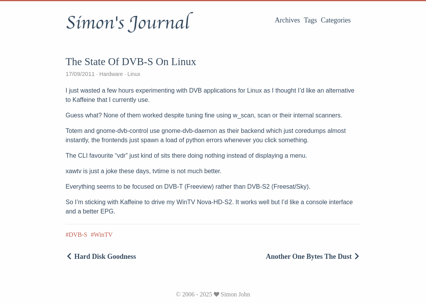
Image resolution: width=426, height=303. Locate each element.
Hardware (111, 74)
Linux (133, 74)
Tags (310, 20)
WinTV (103, 234)
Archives (287, 20)
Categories (336, 20)
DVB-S (78, 234)
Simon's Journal (127, 23)
